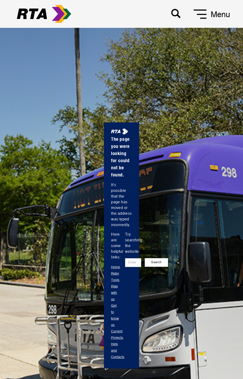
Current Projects (117, 335)
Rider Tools (115, 277)
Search (156, 262)
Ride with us (114, 293)
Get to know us (115, 315)
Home (115, 267)
